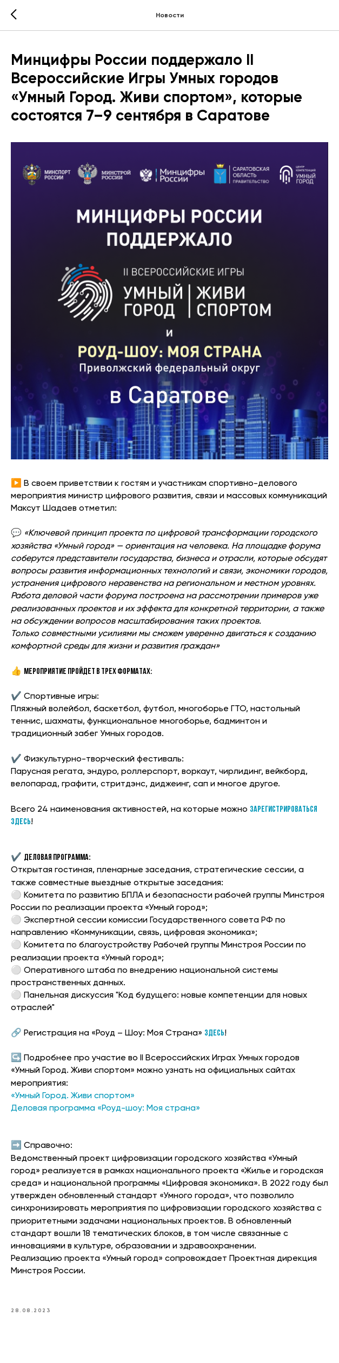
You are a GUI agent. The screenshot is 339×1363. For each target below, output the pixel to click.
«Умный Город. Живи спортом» (73, 1096)
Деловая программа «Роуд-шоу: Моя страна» (105, 1108)
